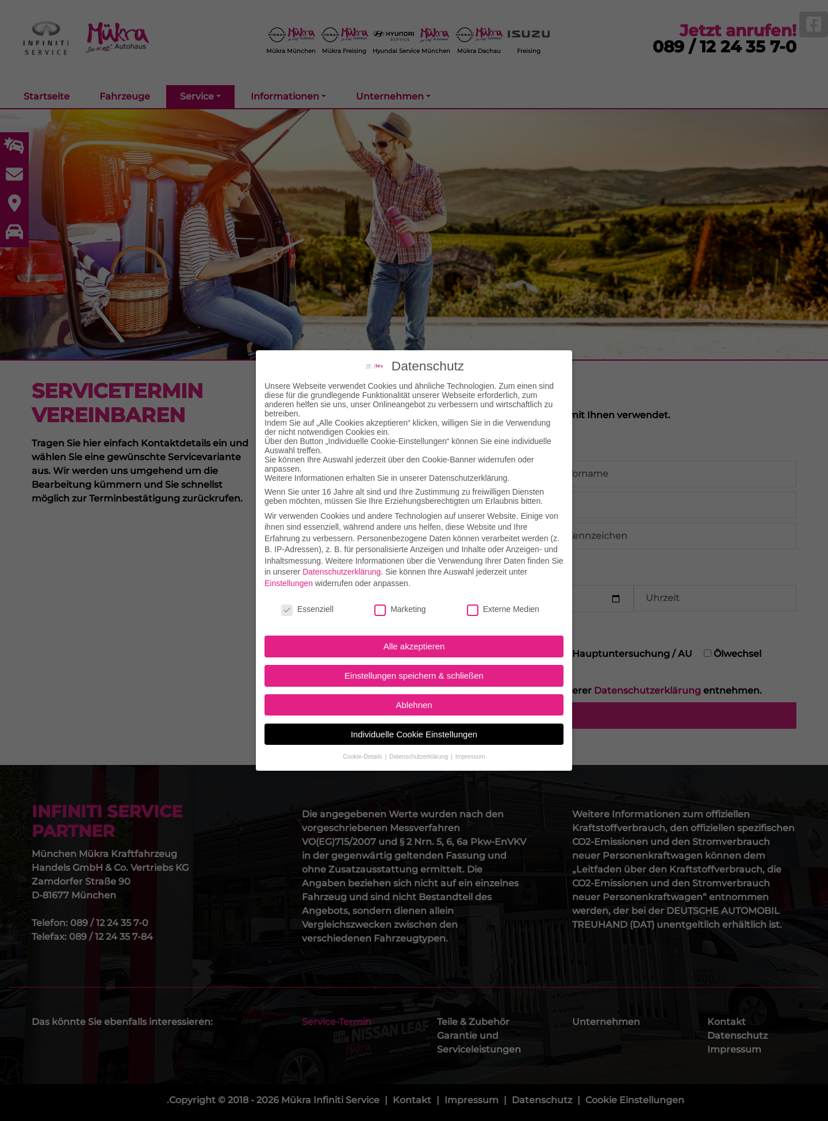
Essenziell (307, 598)
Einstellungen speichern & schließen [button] (414, 665)
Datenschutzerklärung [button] (419, 746)
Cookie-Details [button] (363, 746)
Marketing (399, 598)
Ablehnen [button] (414, 694)
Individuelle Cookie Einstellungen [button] (414, 724)
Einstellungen (288, 572)
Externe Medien (503, 598)
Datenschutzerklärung (341, 562)
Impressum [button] (470, 746)
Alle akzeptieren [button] (414, 636)
